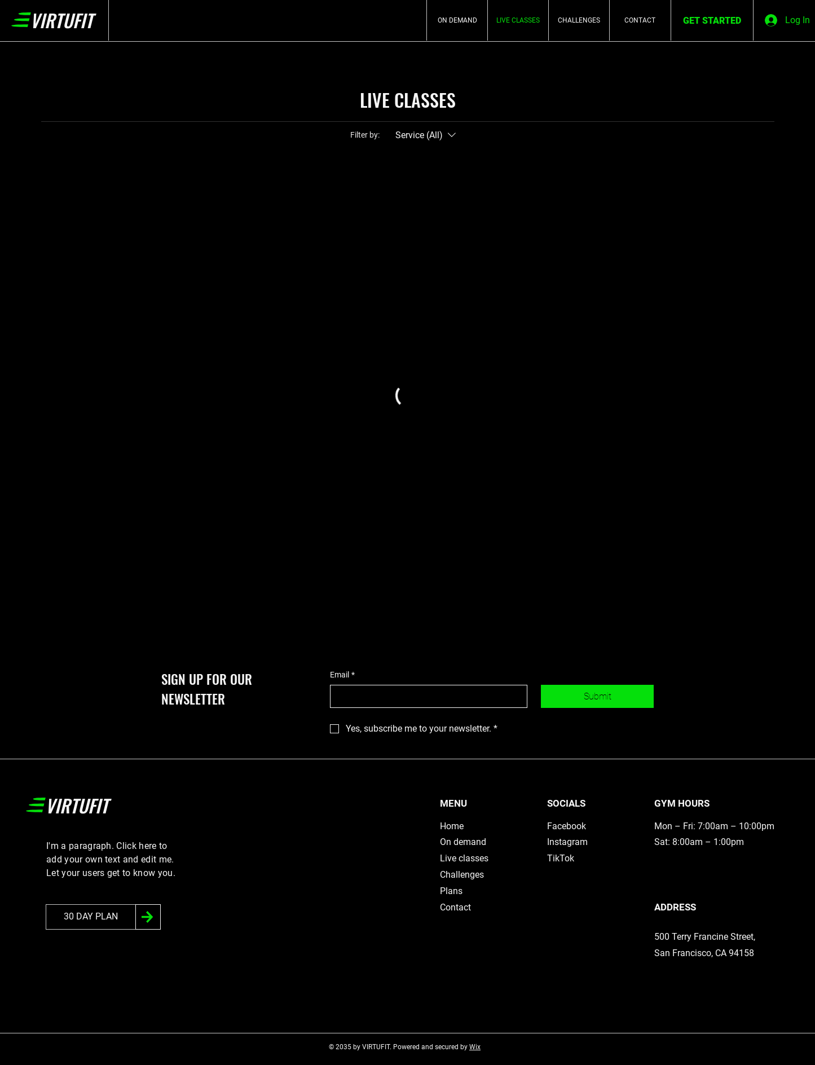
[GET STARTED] (712, 21)
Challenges (462, 874)
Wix (475, 1047)
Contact (455, 907)
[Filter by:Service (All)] (427, 135)
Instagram (567, 842)
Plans (451, 891)
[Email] (425, 696)
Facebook (566, 826)
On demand (463, 842)
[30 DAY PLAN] (91, 917)
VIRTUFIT (61, 20)
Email (342, 675)
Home (452, 826)
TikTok (560, 858)
